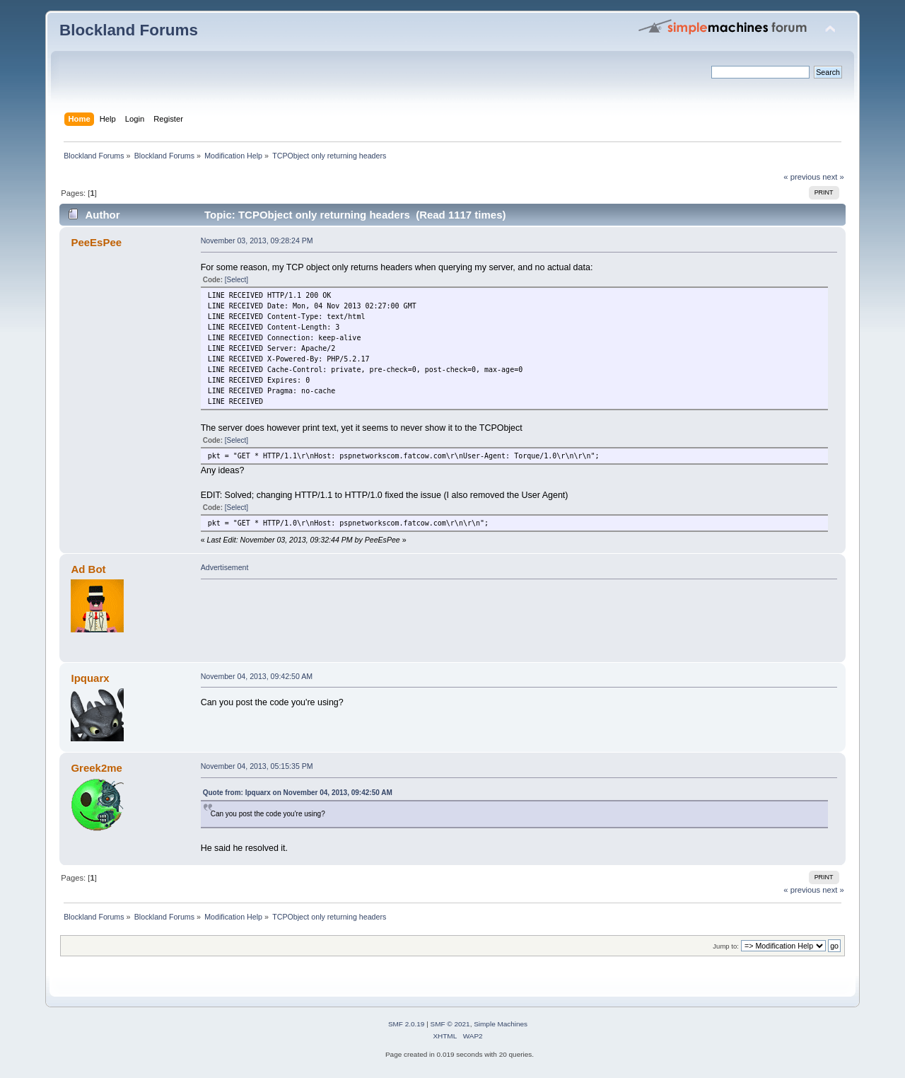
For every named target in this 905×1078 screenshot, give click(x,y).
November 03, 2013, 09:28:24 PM (257, 240)
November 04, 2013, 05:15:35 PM (257, 766)
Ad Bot (88, 569)
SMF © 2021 (450, 1024)
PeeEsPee (96, 242)
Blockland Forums (128, 30)
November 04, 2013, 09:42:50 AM (257, 676)
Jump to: (726, 946)
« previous (801, 177)
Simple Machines (500, 1024)
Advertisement (225, 567)
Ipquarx (90, 678)
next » (833, 177)
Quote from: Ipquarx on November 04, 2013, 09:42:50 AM (297, 792)
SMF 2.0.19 (406, 1024)
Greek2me (96, 768)
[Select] (236, 280)
